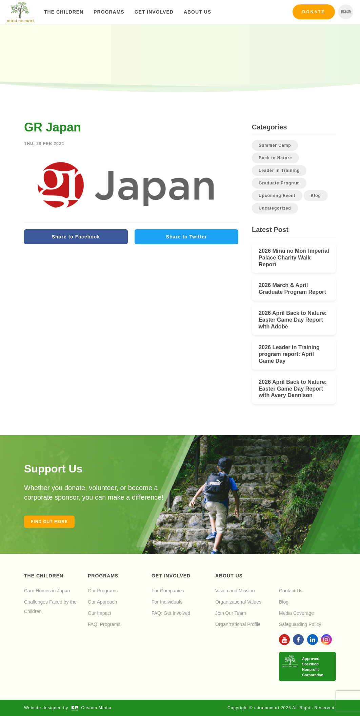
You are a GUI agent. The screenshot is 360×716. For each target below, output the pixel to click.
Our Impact (99, 613)
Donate (313, 12)
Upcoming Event (277, 195)
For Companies (168, 590)
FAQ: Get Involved (171, 613)
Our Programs (103, 590)
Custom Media (92, 707)
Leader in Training (279, 170)
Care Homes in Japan (47, 590)
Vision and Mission (235, 590)
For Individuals (167, 602)
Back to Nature (275, 158)
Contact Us (290, 590)
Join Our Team (230, 613)
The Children (63, 12)
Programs (109, 12)
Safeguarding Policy (300, 624)
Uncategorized (275, 208)
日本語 (346, 12)
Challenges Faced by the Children (50, 606)
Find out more (49, 521)
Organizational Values (238, 602)
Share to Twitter (186, 236)
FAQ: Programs (104, 624)
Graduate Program (279, 183)
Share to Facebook (76, 236)
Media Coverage (296, 613)
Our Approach (102, 602)
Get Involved (154, 12)
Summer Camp (275, 145)
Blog (316, 195)
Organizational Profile (238, 624)
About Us (197, 12)
